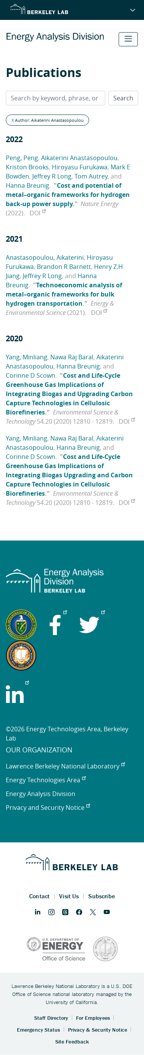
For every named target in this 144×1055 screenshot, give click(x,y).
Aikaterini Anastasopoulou (79, 158)
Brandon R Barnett (64, 266)
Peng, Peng (22, 158)
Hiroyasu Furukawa (80, 167)
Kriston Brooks (27, 167)
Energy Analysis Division (40, 794)
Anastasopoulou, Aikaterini (45, 257)
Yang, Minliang (26, 357)
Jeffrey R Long (51, 176)
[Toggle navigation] (128, 39)
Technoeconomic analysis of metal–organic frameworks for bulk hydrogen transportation (64, 294)
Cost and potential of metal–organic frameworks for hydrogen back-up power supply (68, 194)
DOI (38, 213)
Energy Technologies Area (46, 780)
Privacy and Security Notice (48, 807)
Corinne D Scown (30, 375)
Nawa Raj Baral (71, 357)
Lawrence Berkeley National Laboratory (65, 766)
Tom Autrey (91, 176)
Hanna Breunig (27, 185)
